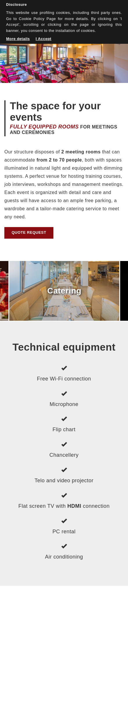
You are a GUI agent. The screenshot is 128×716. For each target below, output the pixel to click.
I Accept (43, 39)
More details (18, 39)
